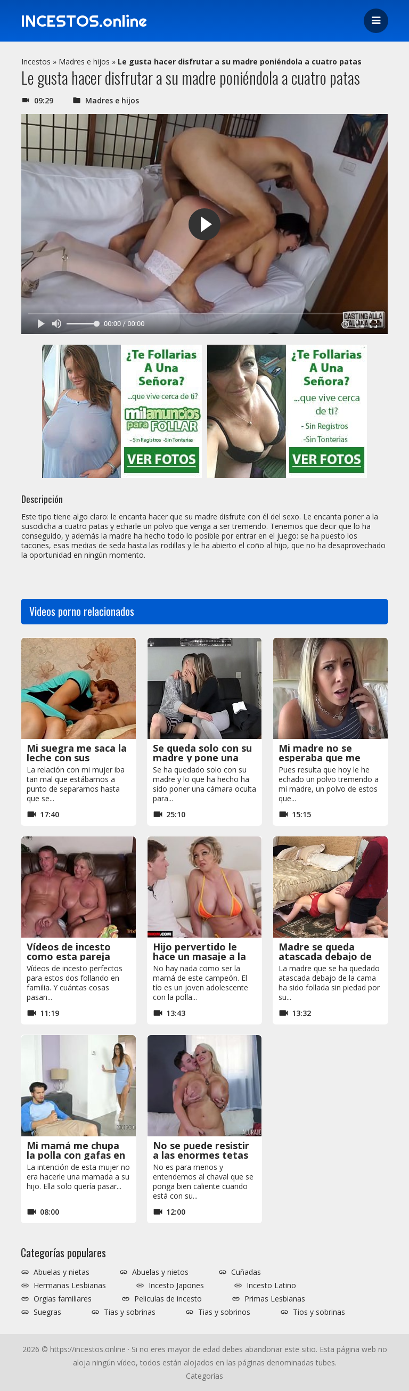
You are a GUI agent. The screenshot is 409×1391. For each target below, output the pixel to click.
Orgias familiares (63, 1299)
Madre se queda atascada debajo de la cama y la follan (325, 956)
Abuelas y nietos (160, 1272)
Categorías (204, 1376)
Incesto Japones (176, 1285)
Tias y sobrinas (130, 1312)
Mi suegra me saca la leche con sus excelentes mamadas (77, 758)
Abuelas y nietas (61, 1272)
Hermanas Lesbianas (70, 1285)
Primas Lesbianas (274, 1299)
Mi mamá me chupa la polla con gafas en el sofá (76, 1155)
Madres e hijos (84, 61)
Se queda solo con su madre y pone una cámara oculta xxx (202, 758)
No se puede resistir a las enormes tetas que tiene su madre (201, 1155)
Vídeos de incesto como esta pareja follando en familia (72, 956)
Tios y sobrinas (319, 1312)
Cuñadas (246, 1272)
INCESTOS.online (84, 21)
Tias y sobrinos (224, 1312)
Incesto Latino (271, 1285)
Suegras (47, 1312)
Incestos (36, 61)
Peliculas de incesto (168, 1299)
